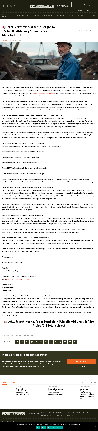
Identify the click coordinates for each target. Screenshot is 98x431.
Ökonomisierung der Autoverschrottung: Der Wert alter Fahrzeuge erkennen (56, 392)
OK (38, 428)
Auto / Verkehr (52, 386)
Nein (43, 428)
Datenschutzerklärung (55, 428)
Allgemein (93, 31)
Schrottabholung (28, 335)
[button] (94, 15)
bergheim (19, 335)
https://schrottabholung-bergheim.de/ (20, 279)
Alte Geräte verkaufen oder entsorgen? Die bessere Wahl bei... (23, 392)
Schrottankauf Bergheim (44, 93)
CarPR (6, 41)
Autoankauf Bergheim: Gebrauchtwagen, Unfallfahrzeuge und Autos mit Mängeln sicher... (87, 393)
